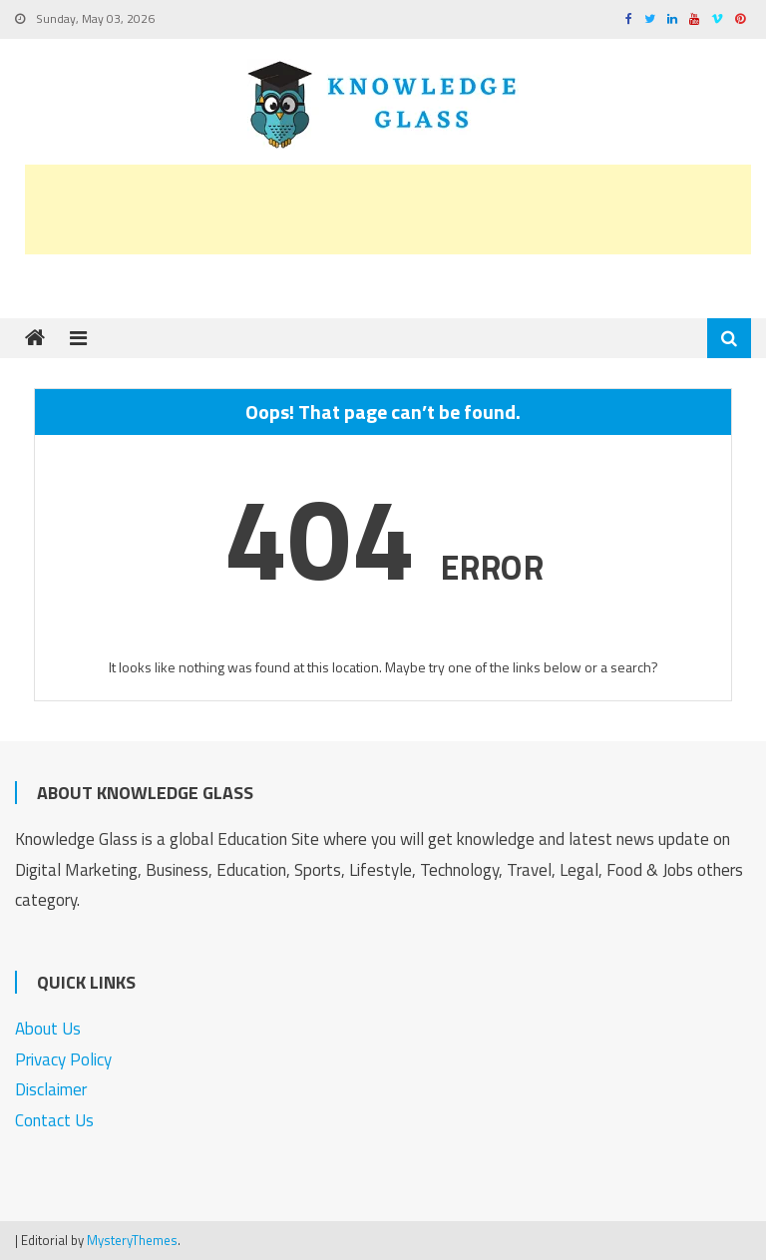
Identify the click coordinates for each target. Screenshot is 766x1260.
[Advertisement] (388, 209)
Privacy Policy (63, 1059)
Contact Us (54, 1120)
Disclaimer (51, 1089)
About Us (48, 1029)
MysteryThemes (132, 1240)
